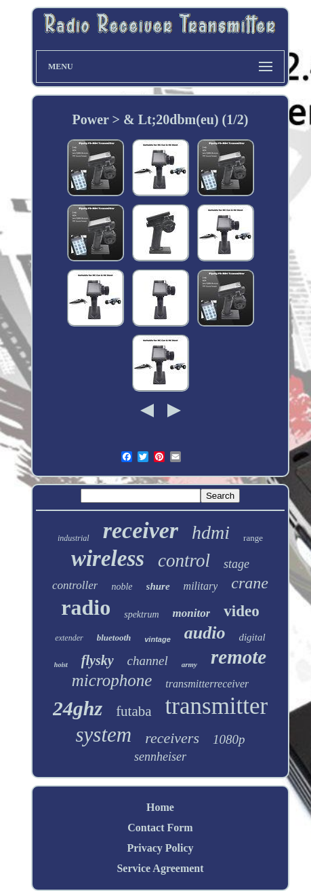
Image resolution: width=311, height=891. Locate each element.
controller (75, 585)
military (201, 586)
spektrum (141, 614)
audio (205, 633)
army (189, 664)
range (253, 538)
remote (238, 657)
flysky (97, 660)
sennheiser (160, 756)
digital (252, 637)
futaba (133, 711)
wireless (107, 558)
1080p (229, 739)
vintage (157, 639)
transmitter (216, 706)
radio (85, 607)
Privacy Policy (160, 848)
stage (236, 564)
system (104, 734)
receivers (172, 737)
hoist (61, 664)
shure (158, 586)
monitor (192, 613)
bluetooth (114, 637)
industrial (73, 538)
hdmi (211, 532)
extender (69, 638)
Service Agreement (160, 868)
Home (160, 807)
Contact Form (159, 827)
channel (147, 660)
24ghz (77, 708)
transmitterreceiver (207, 683)
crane (249, 583)
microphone (112, 680)
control (184, 560)
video (241, 611)
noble (121, 587)
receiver (140, 530)
